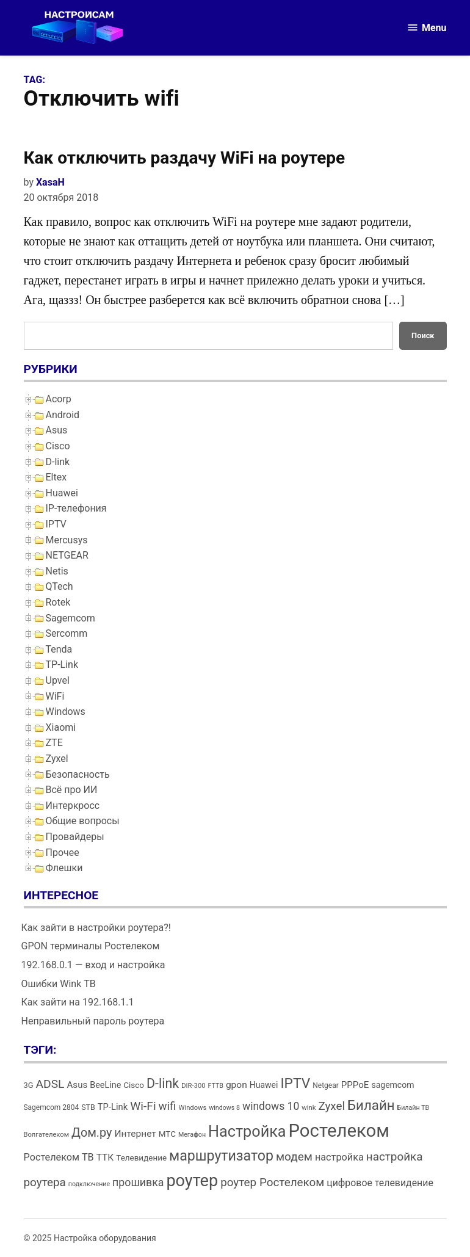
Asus (57, 430)
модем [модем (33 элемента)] (294, 1157)
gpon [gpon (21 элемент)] (236, 1084)
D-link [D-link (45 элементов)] (162, 1083)
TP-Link (62, 664)
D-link (58, 462)
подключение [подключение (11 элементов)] (89, 1184)
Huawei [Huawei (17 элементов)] (264, 1085)
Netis (57, 571)
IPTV (56, 524)
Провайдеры (75, 836)
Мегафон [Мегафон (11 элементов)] (192, 1135)
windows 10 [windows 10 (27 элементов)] (270, 1106)
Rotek (58, 602)
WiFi (55, 696)
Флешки (64, 868)
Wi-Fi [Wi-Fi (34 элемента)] (143, 1106)
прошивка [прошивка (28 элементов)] (138, 1182)
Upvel (58, 680)
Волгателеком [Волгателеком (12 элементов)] (47, 1135)
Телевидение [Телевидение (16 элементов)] (141, 1157)
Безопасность (78, 774)
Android (63, 415)
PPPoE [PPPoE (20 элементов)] (355, 1084)
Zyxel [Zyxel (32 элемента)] (331, 1106)
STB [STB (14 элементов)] (88, 1107)
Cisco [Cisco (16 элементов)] (133, 1085)
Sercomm (67, 633)
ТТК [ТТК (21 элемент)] (105, 1157)
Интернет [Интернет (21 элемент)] (135, 1133)
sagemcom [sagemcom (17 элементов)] (392, 1085)
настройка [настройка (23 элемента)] (339, 1157)
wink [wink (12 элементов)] (309, 1108)
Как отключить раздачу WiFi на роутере (184, 158)
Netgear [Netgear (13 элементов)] (325, 1085)
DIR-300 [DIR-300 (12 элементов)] (193, 1086)
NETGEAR (67, 555)
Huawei (62, 493)
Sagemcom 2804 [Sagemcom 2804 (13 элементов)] (51, 1107)
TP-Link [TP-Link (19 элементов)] (113, 1106)
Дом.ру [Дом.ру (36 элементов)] (91, 1133)
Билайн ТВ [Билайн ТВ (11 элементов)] (413, 1108)
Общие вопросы (83, 821)
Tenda (59, 649)
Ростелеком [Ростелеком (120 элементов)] (339, 1130)
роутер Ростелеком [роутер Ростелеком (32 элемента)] (272, 1182)
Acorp (58, 399)
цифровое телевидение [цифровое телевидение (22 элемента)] (380, 1183)
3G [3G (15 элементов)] (29, 1085)
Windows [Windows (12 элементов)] (192, 1108)
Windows (65, 711)
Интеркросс (73, 805)
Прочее (62, 852)
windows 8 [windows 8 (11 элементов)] (224, 1108)
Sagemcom (70, 618)
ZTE (54, 742)
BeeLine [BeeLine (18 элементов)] (105, 1085)
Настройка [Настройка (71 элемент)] (247, 1131)
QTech (59, 586)
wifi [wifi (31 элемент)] (167, 1106)
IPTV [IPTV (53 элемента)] (295, 1083)
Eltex (56, 477)
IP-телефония (76, 508)
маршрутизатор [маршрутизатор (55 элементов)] (221, 1156)
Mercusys (67, 540)
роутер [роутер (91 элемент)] (192, 1180)
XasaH (50, 182)
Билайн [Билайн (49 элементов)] (370, 1105)
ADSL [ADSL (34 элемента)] (50, 1084)
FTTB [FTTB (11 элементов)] (215, 1086)
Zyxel (57, 758)
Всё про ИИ (72, 789)
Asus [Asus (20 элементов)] (77, 1084)
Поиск (422, 335)
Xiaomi (61, 727)
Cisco (58, 446)
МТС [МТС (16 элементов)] (167, 1134)
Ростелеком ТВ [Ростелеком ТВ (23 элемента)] (59, 1157)
